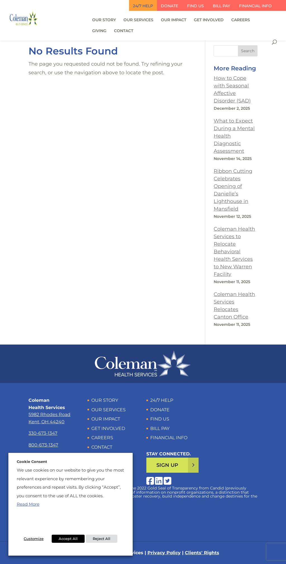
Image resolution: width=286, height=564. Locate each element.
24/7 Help (143, 5)
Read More (28, 504)
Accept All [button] (68, 538)
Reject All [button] (101, 538)
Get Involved (209, 20)
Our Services (138, 20)
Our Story (104, 20)
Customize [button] (34, 538)
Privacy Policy (164, 552)
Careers (240, 20)
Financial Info (255, 5)
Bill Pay (221, 5)
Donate (169, 5)
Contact (123, 31)
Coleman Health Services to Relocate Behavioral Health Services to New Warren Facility (234, 251)
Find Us (195, 5)
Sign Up (167, 465)
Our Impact (173, 20)
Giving (99, 31)
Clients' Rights (202, 552)
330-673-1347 (42, 433)
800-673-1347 (43, 445)
